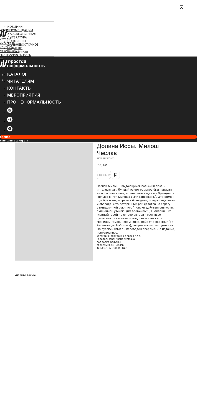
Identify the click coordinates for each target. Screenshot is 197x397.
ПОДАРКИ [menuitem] (14, 48)
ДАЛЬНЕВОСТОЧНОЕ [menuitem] (23, 44)
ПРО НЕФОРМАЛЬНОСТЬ (15, 55)
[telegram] (9, 121)
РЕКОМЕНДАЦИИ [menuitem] (20, 30)
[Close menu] (1, 59)
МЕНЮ (4, 71)
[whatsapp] (9, 130)
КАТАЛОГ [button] (17, 74)
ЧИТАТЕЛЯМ (20, 81)
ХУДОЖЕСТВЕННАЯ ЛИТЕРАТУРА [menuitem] (21, 35)
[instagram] (9, 111)
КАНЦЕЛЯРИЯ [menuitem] (17, 51)
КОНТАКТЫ (7, 47)
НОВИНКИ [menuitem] (15, 26)
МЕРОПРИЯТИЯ (23, 95)
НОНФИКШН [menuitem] (16, 41)
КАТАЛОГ (5, 39)
